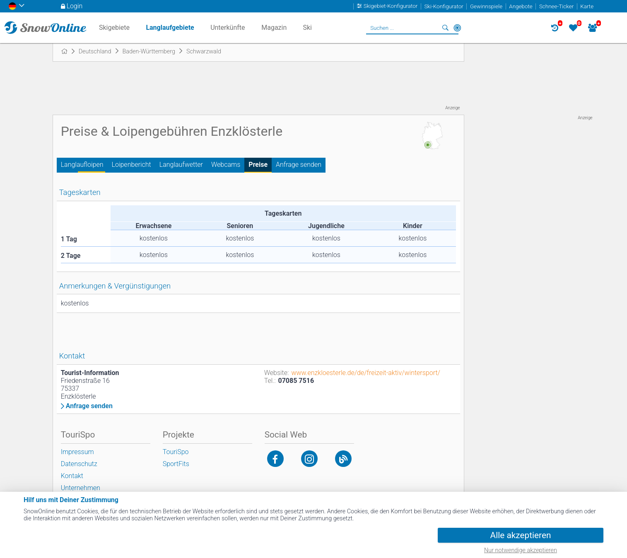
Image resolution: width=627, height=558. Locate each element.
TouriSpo (176, 452)
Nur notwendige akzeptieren (520, 550)
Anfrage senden (298, 164)
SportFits (176, 464)
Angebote (520, 6)
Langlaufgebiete (170, 27)
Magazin (274, 27)
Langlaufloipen (82, 164)
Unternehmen (80, 488)
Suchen (445, 27)
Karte (586, 6)
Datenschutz (79, 464)
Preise (258, 164)
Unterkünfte (227, 27)
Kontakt (72, 476)
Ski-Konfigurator (443, 6)
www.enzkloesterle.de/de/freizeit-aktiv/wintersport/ (365, 373)
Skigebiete (114, 27)
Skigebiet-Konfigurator (391, 6)
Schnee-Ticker (556, 6)
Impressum (77, 452)
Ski (307, 27)
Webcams (225, 164)
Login (75, 6)
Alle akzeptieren (520, 535)
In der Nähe (457, 27)
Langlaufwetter (181, 164)
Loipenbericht (131, 164)
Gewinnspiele (486, 6)
